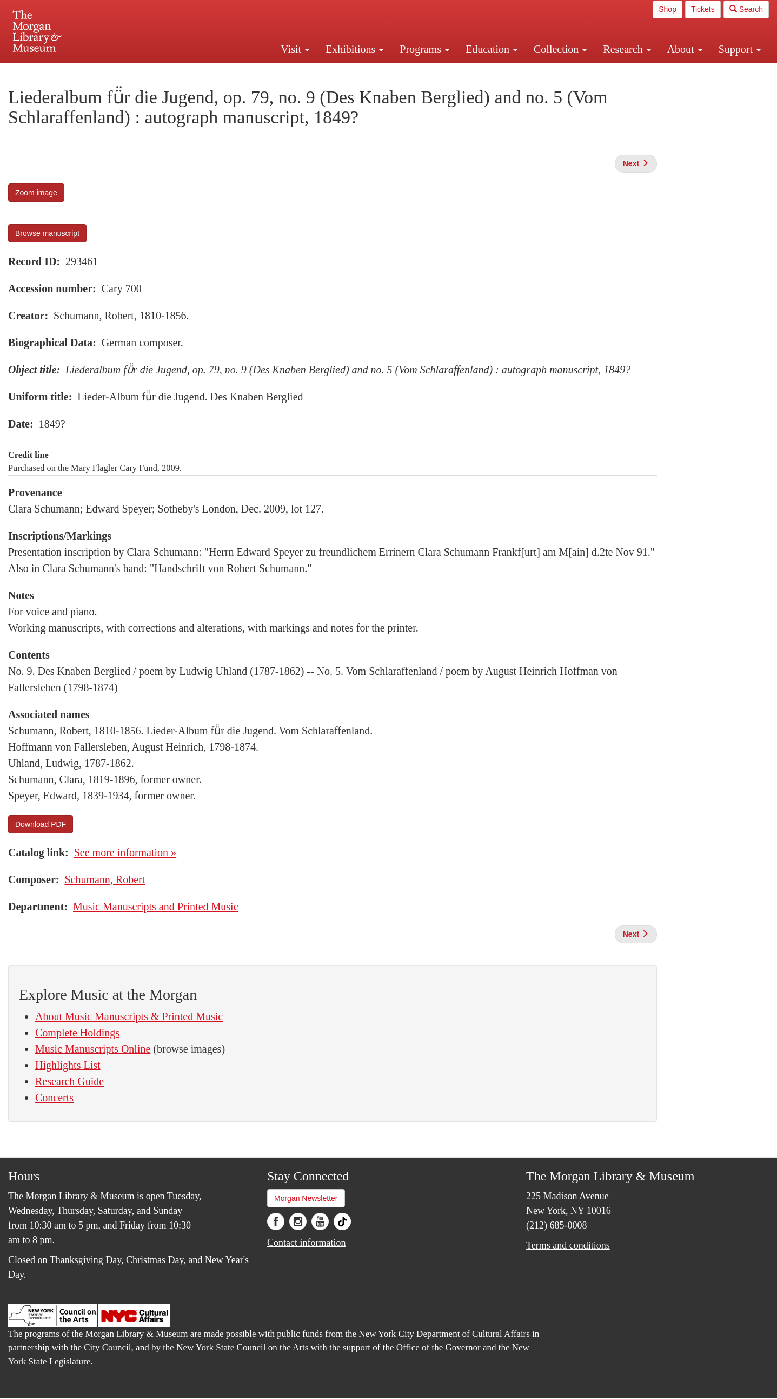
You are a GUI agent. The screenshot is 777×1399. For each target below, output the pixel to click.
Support (740, 49)
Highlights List (68, 1065)
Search (746, 9)
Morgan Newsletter (306, 1198)
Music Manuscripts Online (92, 1049)
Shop (667, 9)
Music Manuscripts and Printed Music (155, 906)
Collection (560, 49)
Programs (424, 49)
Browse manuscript (47, 233)
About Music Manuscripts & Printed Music (129, 1016)
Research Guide (69, 1081)
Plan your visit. (260, 72)
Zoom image (36, 192)
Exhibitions (354, 49)
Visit (295, 49)
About (684, 49)
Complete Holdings (77, 1033)
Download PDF (40, 824)
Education (491, 49)
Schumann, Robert (104, 879)
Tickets (703, 9)
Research (626, 49)
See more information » (125, 852)
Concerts (54, 1098)
